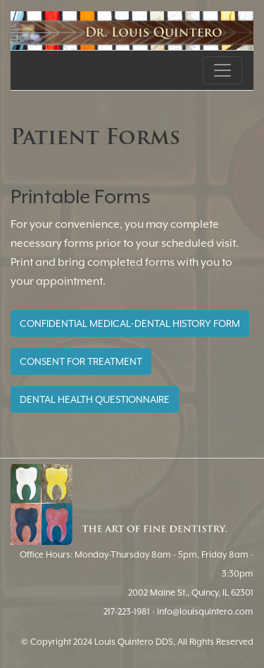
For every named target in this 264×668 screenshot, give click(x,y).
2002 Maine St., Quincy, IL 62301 (190, 592)
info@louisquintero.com (205, 611)
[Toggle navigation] (222, 70)
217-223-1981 (126, 611)
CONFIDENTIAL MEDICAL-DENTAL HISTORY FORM (130, 323)
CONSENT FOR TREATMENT (81, 361)
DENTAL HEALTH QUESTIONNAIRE (95, 399)
